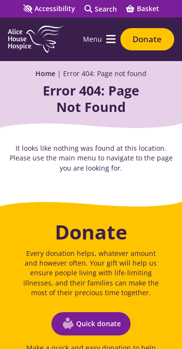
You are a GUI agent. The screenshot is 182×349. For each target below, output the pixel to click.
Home (45, 73)
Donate (147, 39)
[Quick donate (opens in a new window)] (91, 323)
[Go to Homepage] (35, 39)
